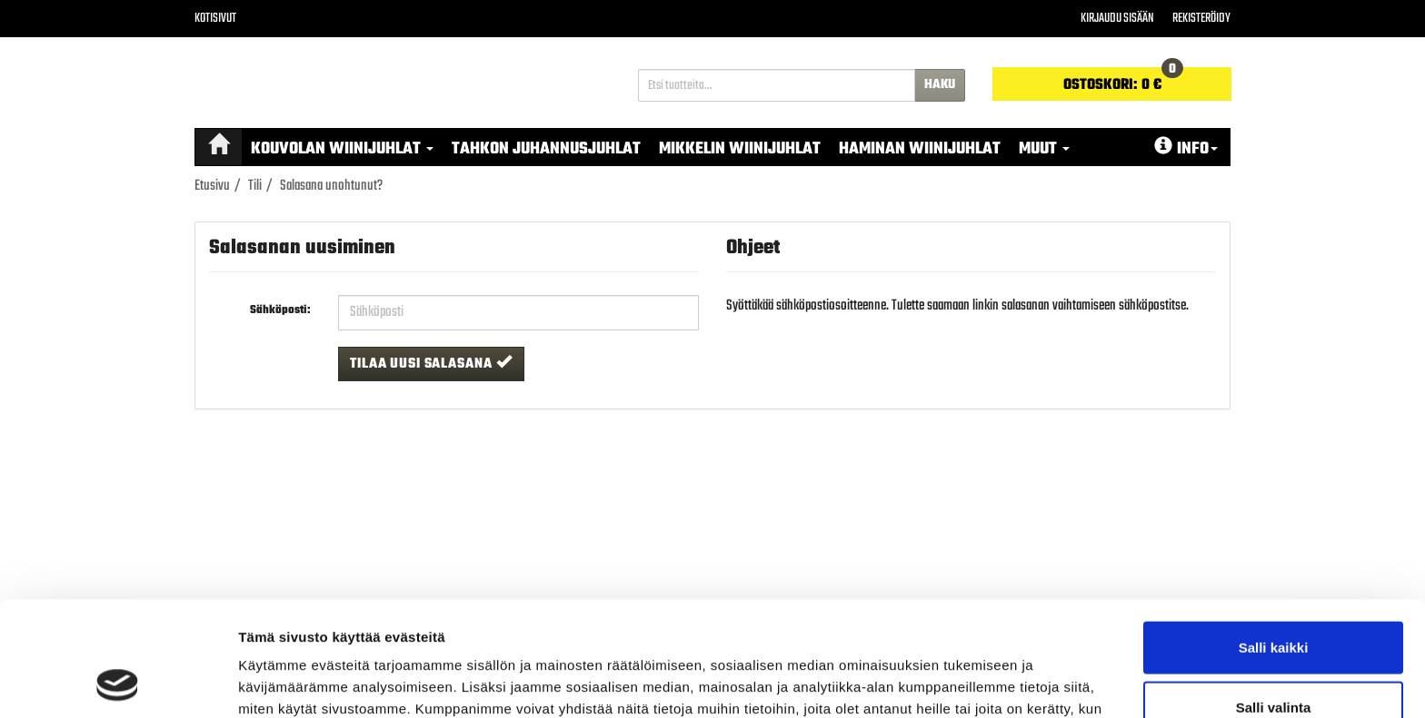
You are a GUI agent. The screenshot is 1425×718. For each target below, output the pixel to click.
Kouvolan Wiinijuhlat (342, 149)
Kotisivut (215, 18)
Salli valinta (1273, 599)
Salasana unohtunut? (331, 186)
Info (1186, 149)
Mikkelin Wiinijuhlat (740, 149)
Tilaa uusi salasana (431, 364)
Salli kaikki (1274, 539)
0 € (1123, 82)
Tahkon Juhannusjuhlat (546, 149)
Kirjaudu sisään (1117, 18)
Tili (255, 186)
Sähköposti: (280, 310)
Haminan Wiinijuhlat (920, 149)
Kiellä (1273, 658)
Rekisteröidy (1201, 18)
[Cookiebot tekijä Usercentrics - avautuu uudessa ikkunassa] (117, 682)
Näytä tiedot (971, 682)
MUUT (1044, 149)
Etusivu (212, 186)
